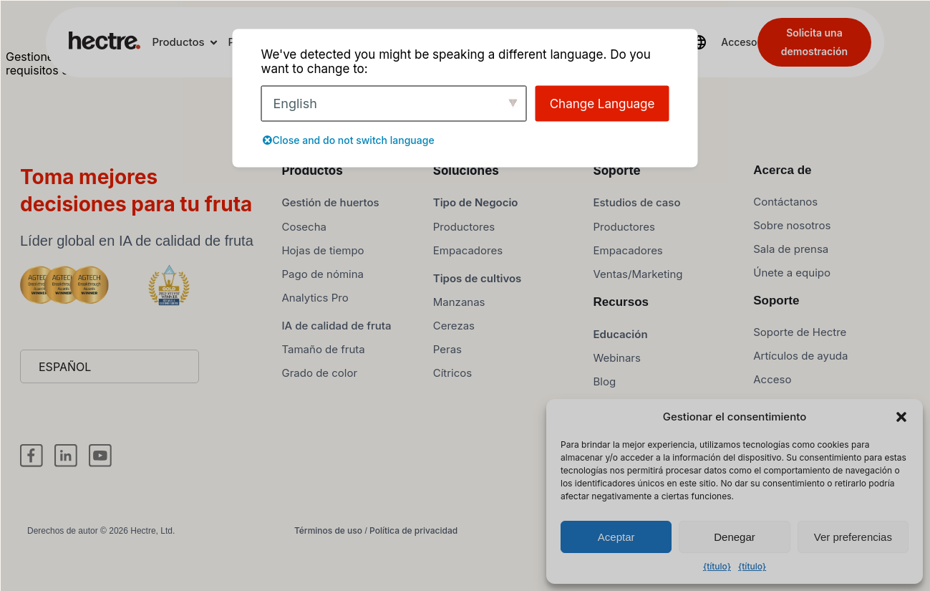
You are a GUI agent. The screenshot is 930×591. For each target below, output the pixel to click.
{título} (717, 566)
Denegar (734, 537)
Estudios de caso (637, 229)
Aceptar (616, 537)
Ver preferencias (853, 537)
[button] (901, 417)
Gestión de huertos (330, 229)
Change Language (602, 103)
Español (65, 393)
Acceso (739, 42)
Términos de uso (328, 557)
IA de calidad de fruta (336, 351)
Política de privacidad (413, 557)
